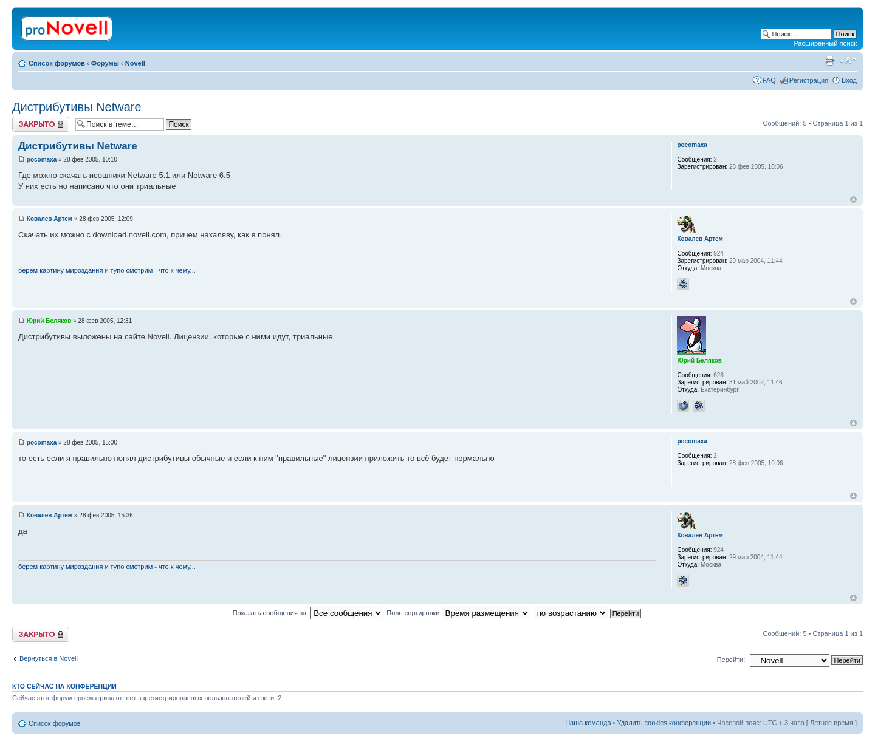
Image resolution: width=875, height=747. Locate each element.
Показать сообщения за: (308, 612)
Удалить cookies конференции (664, 722)
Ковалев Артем (49, 219)
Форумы (105, 63)
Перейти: (731, 659)
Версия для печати (829, 60)
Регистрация (808, 80)
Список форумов (57, 63)
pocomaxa (42, 159)
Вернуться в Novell (48, 658)
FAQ (769, 80)
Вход (849, 80)
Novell (135, 63)
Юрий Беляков (49, 321)
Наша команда (588, 722)
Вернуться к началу (853, 199)
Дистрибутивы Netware (77, 107)
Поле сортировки (458, 612)
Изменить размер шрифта (848, 60)
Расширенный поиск (825, 43)
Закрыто (40, 124)
